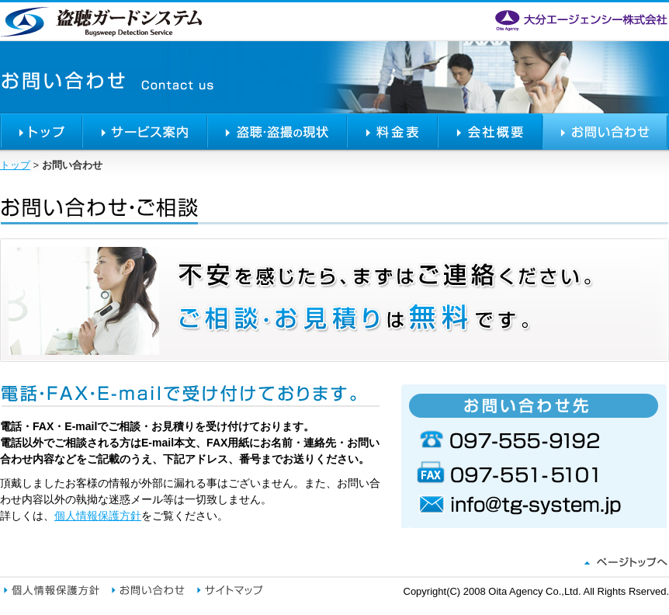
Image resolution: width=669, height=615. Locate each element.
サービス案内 (144, 131)
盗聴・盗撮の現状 (277, 131)
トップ (41, 131)
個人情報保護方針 (97, 515)
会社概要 (490, 131)
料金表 (392, 131)
